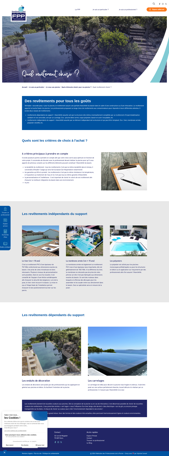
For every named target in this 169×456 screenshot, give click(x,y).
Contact (89, 438)
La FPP (77, 9)
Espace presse (5, 222)
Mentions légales (27, 453)
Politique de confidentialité (51, 453)
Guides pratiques (5, 244)
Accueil (24, 87)
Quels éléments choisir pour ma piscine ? (76, 87)
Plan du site (37, 453)
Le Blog (89, 443)
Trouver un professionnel (5, 211)
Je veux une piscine (53, 87)
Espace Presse (92, 436)
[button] (154, 4)
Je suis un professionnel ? (128, 9)
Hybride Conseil (142, 453)
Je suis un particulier (36, 87)
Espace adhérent (156, 9)
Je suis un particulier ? (100, 9)
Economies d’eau (5, 233)
